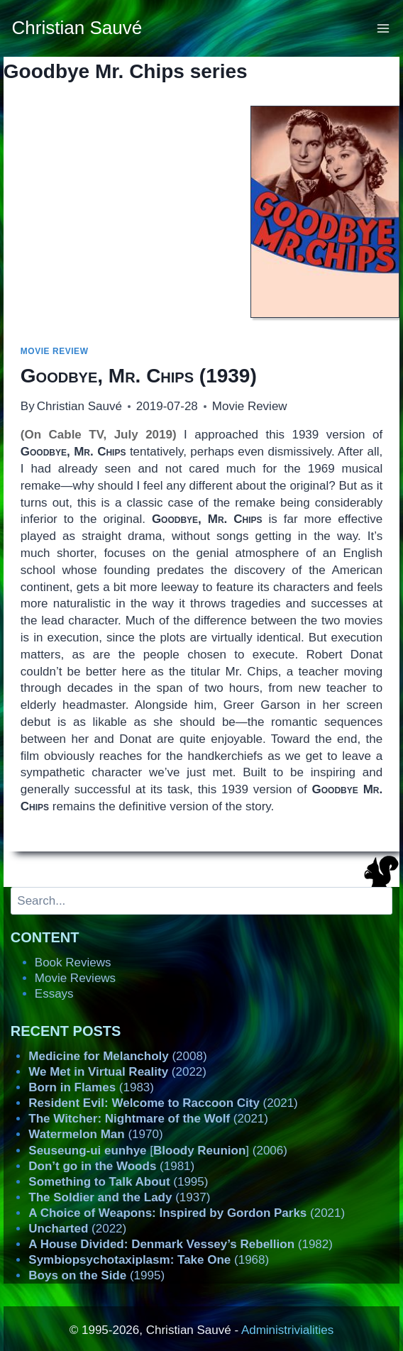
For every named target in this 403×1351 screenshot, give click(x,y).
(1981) (111, 1166)
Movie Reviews (75, 978)
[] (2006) (157, 1150)
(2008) (117, 1056)
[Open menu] (383, 28)
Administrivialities (287, 1330)
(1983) (91, 1087)
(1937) (119, 1197)
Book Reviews (73, 962)
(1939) (139, 376)
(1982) (180, 1244)
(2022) (117, 1072)
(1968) (148, 1260)
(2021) (162, 1103)
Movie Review (55, 351)
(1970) (95, 1134)
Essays (54, 993)
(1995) (118, 1182)
